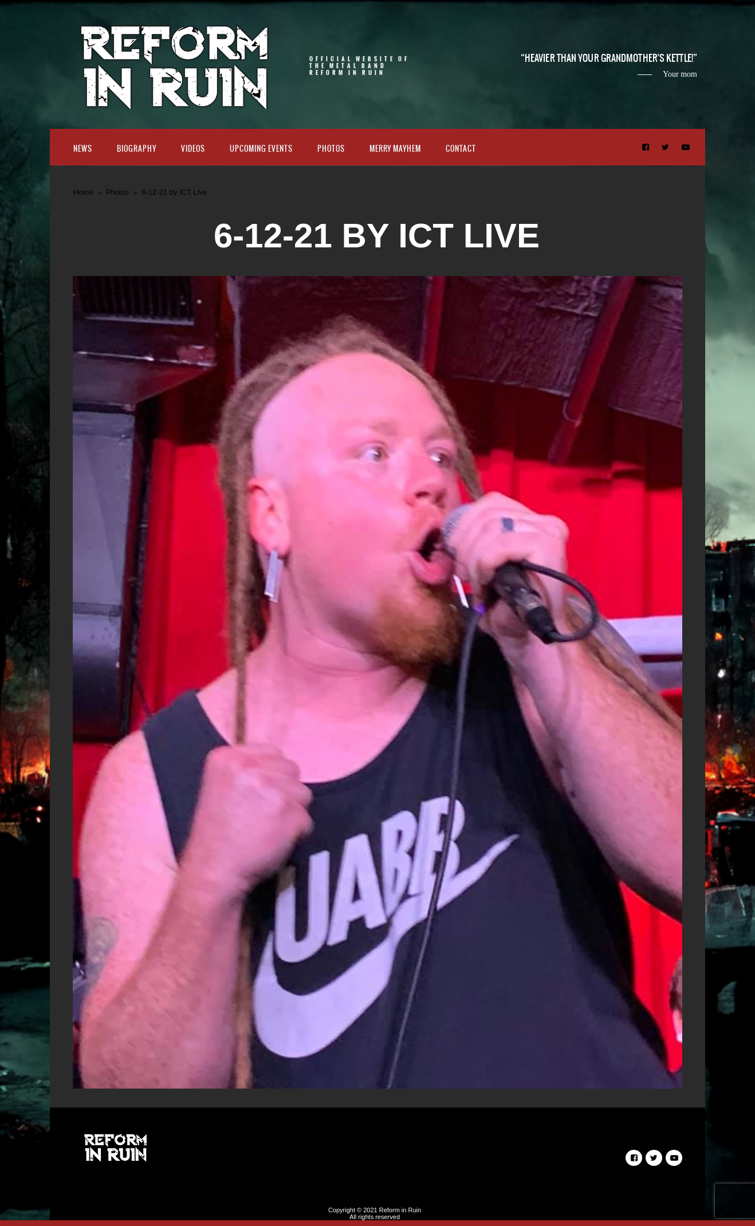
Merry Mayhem (395, 148)
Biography (136, 148)
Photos (331, 148)
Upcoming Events (261, 148)
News (82, 148)
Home (83, 192)
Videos (193, 148)
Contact (461, 148)
